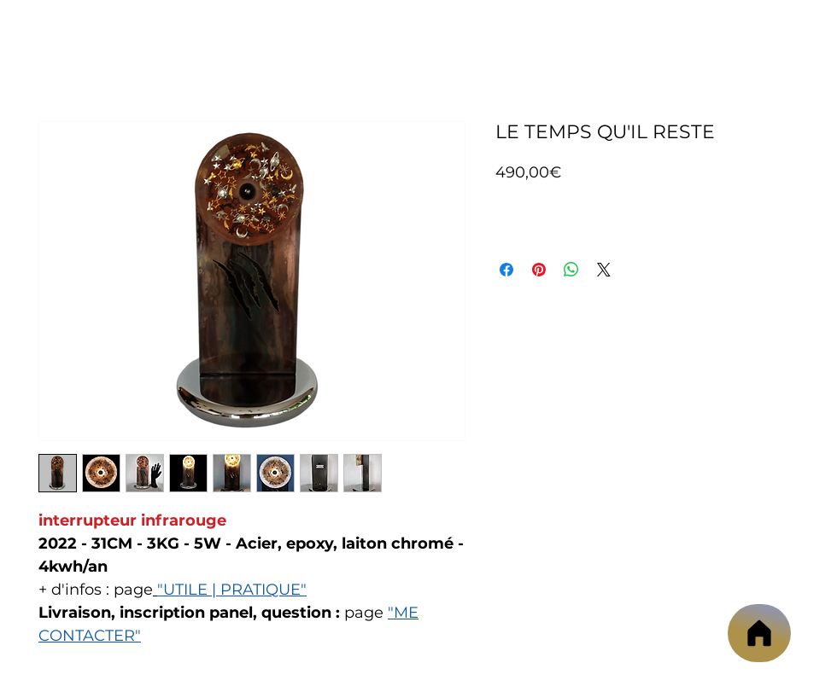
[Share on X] (604, 269)
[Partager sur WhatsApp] (571, 269)
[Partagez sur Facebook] (506, 269)
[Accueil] (759, 633)
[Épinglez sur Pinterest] (539, 269)
